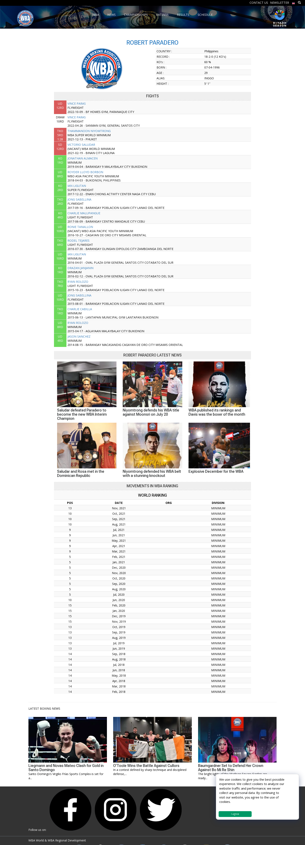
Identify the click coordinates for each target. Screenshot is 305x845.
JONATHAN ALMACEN (82, 158)
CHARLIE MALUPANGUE (83, 213)
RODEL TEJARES (78, 240)
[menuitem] (293, 2)
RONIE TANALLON (80, 227)
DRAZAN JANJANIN (80, 268)
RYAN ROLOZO (77, 282)
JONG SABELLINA (79, 199)
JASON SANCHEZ (79, 336)
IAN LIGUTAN (76, 186)
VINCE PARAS (76, 103)
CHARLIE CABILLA (79, 309)
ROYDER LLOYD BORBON (85, 172)
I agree (235, 814)
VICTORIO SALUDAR (81, 145)
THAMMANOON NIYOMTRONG (89, 131)
